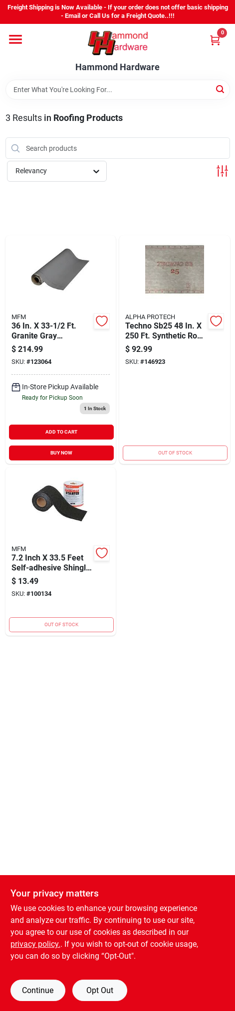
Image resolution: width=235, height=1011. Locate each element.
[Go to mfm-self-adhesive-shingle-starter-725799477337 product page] (60, 551)
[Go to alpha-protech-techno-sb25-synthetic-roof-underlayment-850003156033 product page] (174, 349)
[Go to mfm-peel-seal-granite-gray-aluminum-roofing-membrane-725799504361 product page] (60, 349)
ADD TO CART (61, 432)
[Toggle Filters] (222, 171)
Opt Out (99, 990)
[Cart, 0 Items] (215, 40)
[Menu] (15, 39)
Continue (37, 990)
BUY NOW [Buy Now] (61, 452)
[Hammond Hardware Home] (118, 43)
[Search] (221, 89)
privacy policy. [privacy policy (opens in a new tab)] (35, 944)
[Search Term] (117, 90)
